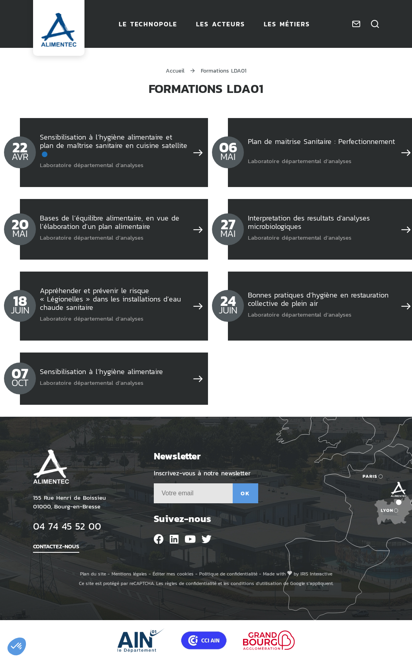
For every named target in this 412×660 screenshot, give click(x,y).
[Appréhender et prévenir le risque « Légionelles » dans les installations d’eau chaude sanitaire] (198, 306)
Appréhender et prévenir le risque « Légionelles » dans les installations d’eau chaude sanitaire (110, 299)
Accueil (175, 70)
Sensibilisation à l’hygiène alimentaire (101, 371)
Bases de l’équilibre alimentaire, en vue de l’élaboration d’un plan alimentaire (109, 222)
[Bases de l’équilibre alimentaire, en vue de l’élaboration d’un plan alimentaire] (198, 229)
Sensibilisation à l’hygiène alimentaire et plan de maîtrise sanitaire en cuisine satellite (113, 141)
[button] (16, 646)
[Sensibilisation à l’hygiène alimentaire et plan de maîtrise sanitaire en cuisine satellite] (198, 152)
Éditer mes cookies (173, 573)
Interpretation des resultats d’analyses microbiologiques (309, 222)
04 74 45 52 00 (67, 525)
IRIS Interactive (316, 573)
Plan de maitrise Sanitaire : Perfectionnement (321, 141)
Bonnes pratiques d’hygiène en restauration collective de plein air (318, 299)
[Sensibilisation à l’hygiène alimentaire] (198, 378)
